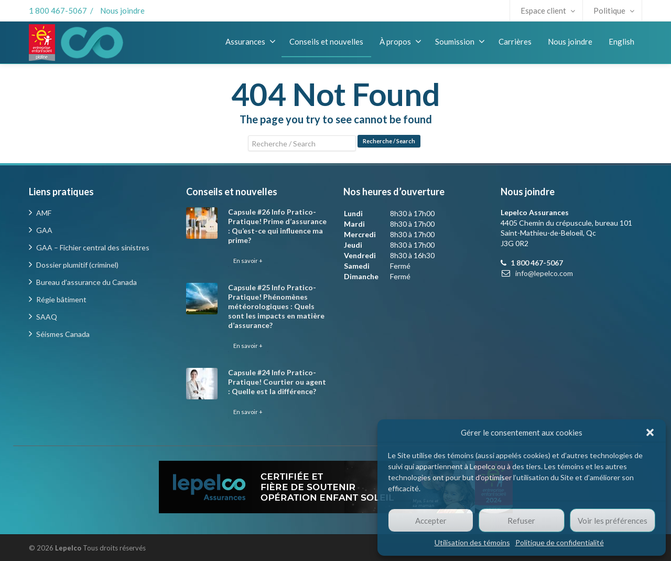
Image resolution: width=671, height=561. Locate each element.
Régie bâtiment (61, 299)
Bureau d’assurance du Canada (86, 282)
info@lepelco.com (544, 273)
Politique (613, 10)
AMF (43, 212)
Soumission (460, 41)
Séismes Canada (63, 334)
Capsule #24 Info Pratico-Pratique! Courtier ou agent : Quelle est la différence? (277, 382)
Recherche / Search (389, 140)
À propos (400, 41)
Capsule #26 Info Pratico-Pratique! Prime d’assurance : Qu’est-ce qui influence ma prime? (277, 226)
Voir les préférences (612, 520)
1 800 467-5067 (58, 10)
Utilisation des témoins (472, 542)
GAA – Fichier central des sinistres (92, 247)
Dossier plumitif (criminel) (77, 264)
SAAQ (46, 316)
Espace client (548, 10)
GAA (44, 230)
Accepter (431, 520)
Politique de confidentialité (559, 542)
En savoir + (248, 260)
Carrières (515, 41)
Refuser (521, 520)
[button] (650, 432)
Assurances (250, 41)
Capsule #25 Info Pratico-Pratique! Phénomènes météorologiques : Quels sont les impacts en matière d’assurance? (276, 306)
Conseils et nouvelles (326, 41)
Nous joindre (122, 10)
